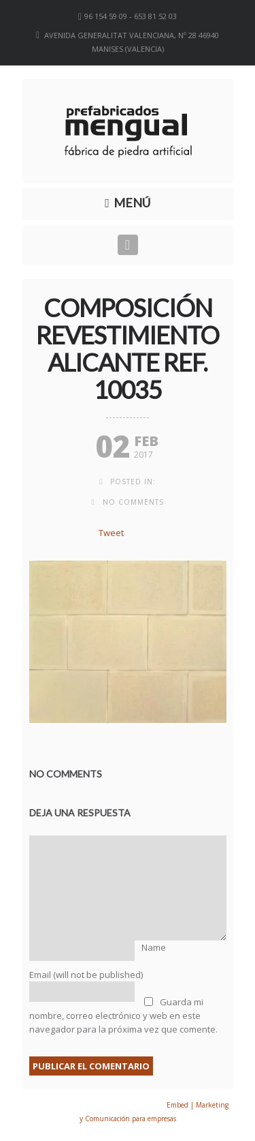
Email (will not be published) (86, 974)
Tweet (111, 533)
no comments (133, 502)
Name (153, 947)
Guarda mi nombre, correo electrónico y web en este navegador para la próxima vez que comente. (123, 1015)
